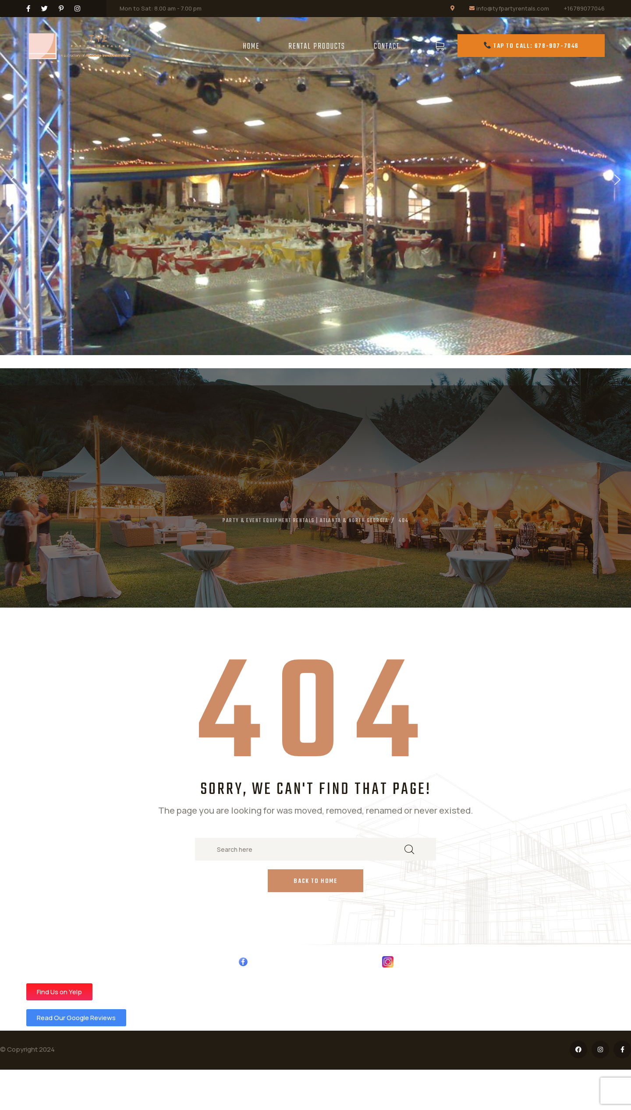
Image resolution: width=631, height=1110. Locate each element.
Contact (387, 46)
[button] (14, 180)
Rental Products (316, 46)
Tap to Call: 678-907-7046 (531, 46)
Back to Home (315, 881)
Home (251, 46)
